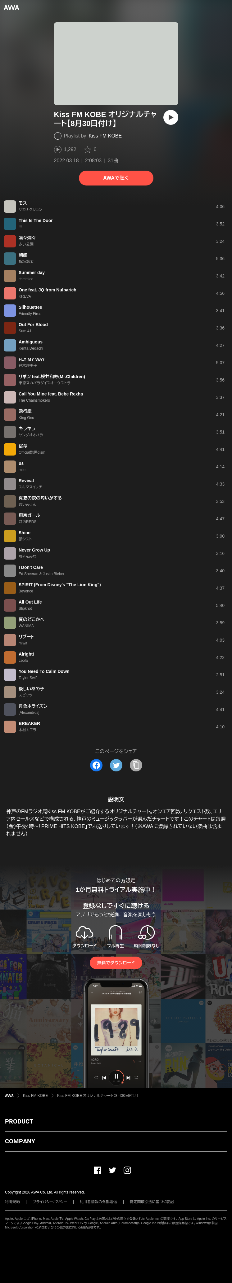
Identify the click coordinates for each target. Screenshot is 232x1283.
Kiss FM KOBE (105, 135)
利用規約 (12, 1202)
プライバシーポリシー (50, 1202)
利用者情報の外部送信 (98, 1202)
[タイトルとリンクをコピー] (136, 765)
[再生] (170, 117)
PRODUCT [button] (19, 1121)
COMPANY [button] (20, 1141)
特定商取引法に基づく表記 (152, 1202)
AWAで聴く (116, 178)
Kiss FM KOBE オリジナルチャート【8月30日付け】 (97, 1095)
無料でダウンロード (115, 962)
